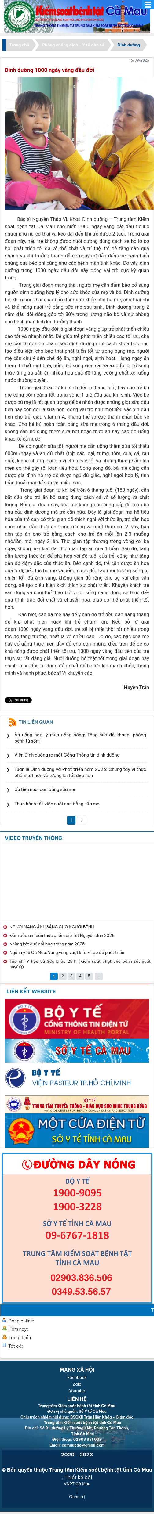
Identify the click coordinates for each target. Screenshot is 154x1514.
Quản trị (77, 1496)
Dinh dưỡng (128, 44)
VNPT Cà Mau (77, 1483)
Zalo (77, 1384)
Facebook (77, 1377)
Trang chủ (19, 44)
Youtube (77, 1390)
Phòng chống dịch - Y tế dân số (73, 44)
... (99, 976)
